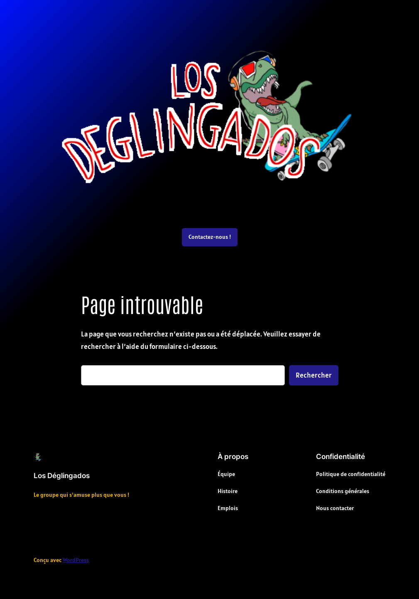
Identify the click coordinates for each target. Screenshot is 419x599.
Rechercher (314, 375)
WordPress (76, 560)
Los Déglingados (62, 475)
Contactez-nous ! (210, 237)
